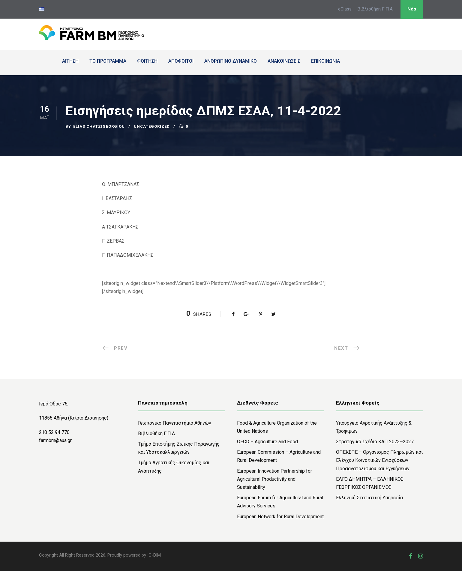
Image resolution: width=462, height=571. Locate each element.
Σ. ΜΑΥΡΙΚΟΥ (116, 212)
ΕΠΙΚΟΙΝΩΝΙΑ (325, 61)
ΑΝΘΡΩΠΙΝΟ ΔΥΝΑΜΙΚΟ (230, 61)
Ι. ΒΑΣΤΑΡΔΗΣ (117, 198)
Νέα (411, 9)
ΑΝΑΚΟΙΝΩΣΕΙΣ (284, 61)
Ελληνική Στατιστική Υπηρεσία (369, 498)
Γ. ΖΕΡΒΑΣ (113, 241)
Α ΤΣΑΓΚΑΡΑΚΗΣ (120, 227)
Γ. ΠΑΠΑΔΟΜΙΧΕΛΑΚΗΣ (127, 255)
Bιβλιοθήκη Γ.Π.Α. (157, 433)
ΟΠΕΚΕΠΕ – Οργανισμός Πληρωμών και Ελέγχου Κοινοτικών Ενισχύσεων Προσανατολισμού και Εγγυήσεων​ (379, 460)
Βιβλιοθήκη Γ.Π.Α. (376, 9)
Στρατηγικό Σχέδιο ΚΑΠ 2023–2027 (375, 441)
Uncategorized (152, 126)
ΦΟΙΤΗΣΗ (147, 61)
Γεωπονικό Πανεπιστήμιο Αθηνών (174, 423)
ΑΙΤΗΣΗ (70, 61)
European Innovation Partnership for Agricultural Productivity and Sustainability (274, 479)
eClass (345, 9)
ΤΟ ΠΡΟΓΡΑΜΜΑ (107, 61)
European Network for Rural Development (280, 516)
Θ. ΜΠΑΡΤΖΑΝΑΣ (120, 184)
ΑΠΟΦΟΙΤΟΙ (181, 61)
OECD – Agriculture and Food (267, 441)
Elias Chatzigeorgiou (99, 126)
